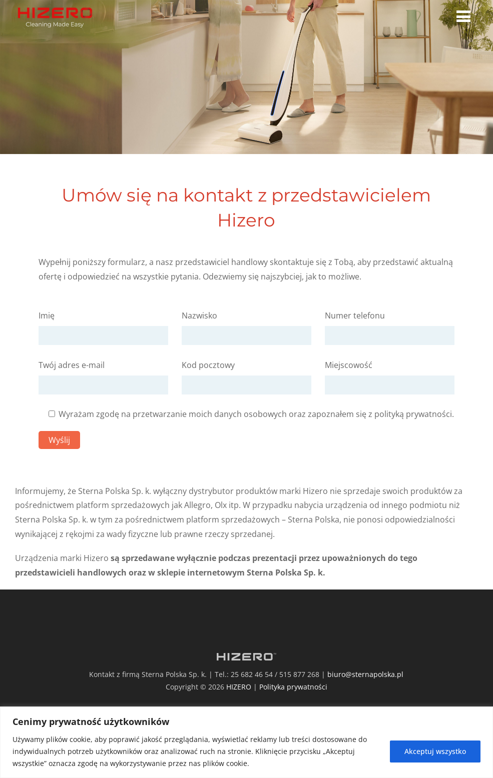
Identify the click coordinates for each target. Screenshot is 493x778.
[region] (246, 742)
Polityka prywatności (293, 687)
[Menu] (466, 15)
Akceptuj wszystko (435, 751)
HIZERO (238, 687)
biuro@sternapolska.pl (365, 674)
